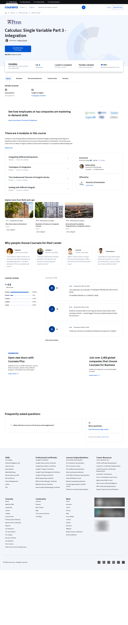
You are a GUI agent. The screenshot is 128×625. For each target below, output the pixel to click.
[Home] (6, 13)
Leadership (8, 507)
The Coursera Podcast (42, 514)
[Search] (83, 7)
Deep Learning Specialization (75, 472)
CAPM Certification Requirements (106, 463)
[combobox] (57, 7)
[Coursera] (11, 7)
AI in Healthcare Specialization (75, 469)
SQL (6, 487)
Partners (38, 504)
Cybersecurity (9, 466)
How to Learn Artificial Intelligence (106, 483)
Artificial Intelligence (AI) (12, 463)
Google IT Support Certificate (45, 469)
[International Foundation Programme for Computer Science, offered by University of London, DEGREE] (79, 225)
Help (67, 514)
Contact (68, 520)
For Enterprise (9, 529)
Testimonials (52, 78)
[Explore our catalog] (23, 7)
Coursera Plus (9, 517)
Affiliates (68, 529)
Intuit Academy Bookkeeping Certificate (48, 487)
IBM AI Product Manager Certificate (46, 481)
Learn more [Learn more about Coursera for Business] (94, 375)
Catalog (7, 514)
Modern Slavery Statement (74, 532)
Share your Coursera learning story (15, 547)
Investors (69, 504)
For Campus (8, 535)
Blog (37, 511)
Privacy (68, 511)
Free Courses (9, 544)
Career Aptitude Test (102, 460)
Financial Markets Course (73, 478)
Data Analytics (9, 469)
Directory (69, 526)
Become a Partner (10, 538)
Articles (68, 523)
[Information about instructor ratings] (91, 160)
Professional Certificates (12, 520)
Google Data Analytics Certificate (46, 466)
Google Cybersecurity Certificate (46, 463)
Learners (38, 501)
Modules (19, 78)
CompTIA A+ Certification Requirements (108, 466)
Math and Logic (23, 13)
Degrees (8, 526)
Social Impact (9, 541)
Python (7, 484)
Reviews (65, 78)
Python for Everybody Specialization (77, 489)
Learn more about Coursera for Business (22, 120)
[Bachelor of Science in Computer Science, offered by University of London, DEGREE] (49, 225)
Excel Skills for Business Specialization (77, 475)
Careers (7, 511)
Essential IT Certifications (104, 474)
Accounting (8, 460)
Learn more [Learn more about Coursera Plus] (13, 374)
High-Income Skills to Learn (104, 480)
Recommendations (35, 78)
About (8, 78)
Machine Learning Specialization (75, 481)
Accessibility (70, 517)
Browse (13, 13)
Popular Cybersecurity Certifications (107, 489)
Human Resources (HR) (12, 475)
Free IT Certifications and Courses (106, 477)
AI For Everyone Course (73, 466)
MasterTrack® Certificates (13, 523)
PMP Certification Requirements (106, 486)
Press (68, 501)
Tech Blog (39, 517)
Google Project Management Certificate (48, 472)
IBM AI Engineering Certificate (45, 478)
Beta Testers (40, 507)
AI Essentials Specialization (74, 460)
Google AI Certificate (42, 460)
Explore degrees (56, 372)
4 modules (12, 64)
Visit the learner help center (98, 429)
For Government (10, 532)
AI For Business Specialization (75, 463)
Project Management (11, 481)
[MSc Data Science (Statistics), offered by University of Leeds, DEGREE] (19, 224)
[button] (31, 7)
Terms (68, 507)
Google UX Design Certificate (44, 475)
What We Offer (9, 504)
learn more (105, 437)
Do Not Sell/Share (71, 535)
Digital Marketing (10, 472)
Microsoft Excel (9, 478)
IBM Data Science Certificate (44, 484)
